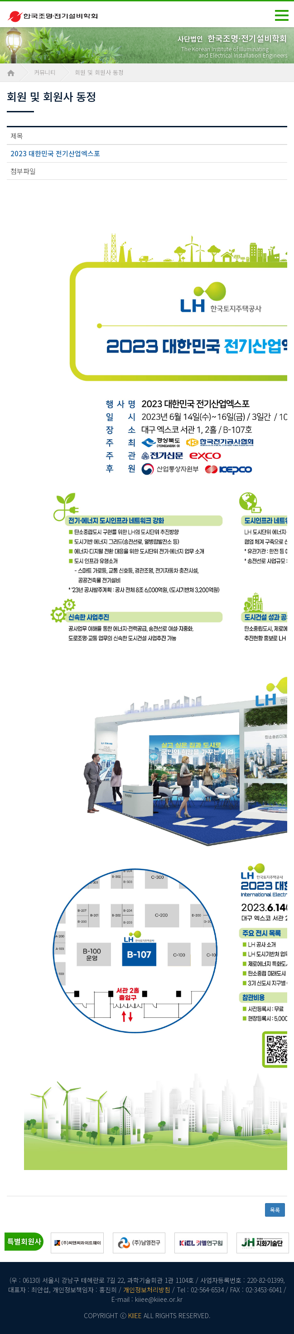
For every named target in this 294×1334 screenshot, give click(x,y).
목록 (275, 1210)
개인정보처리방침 (146, 1289)
